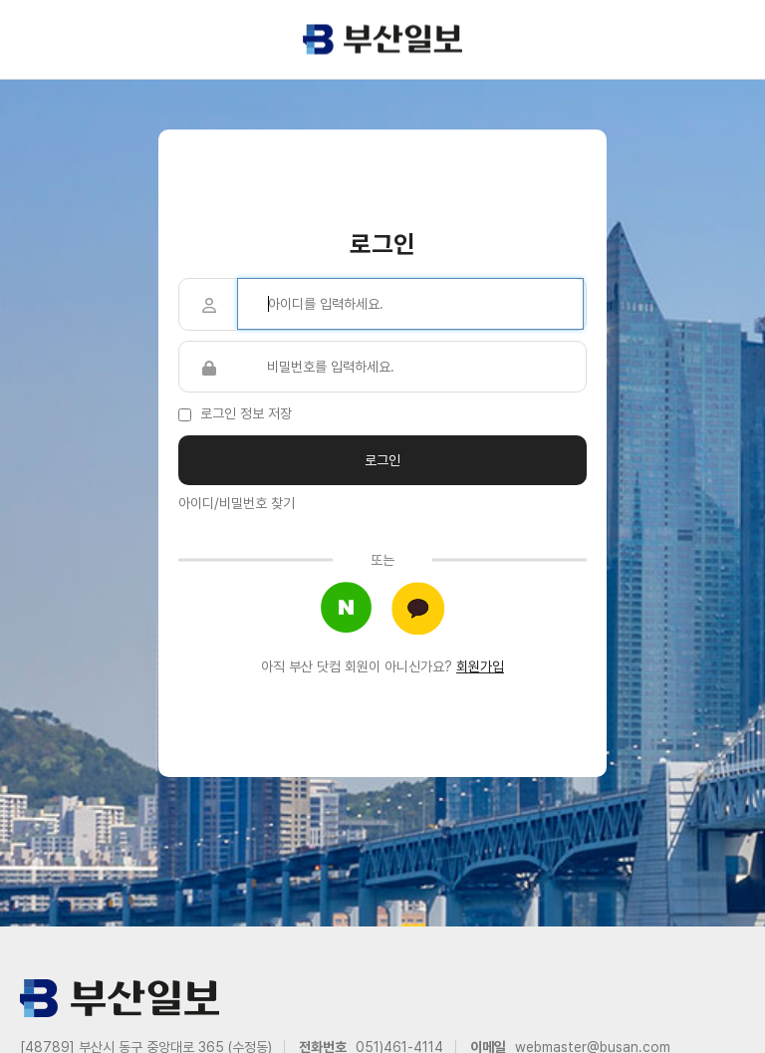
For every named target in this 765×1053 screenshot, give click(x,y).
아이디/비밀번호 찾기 (236, 503)
